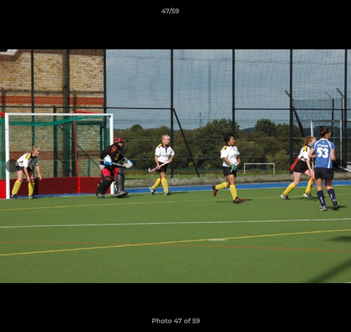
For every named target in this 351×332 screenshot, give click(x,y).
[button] (317, 13)
